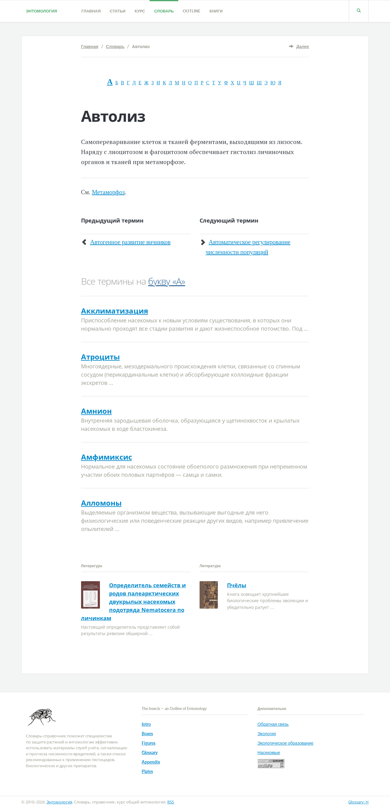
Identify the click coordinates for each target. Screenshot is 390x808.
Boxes (147, 733)
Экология (266, 733)
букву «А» (166, 281)
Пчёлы (236, 585)
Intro (146, 724)
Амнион (96, 411)
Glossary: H (358, 802)
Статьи (118, 11)
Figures (148, 743)
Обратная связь (273, 724)
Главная (91, 11)
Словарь (164, 11)
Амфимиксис (106, 457)
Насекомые (268, 752)
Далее (302, 46)
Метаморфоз (108, 192)
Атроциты (100, 357)
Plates (147, 771)
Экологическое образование (285, 743)
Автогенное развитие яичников (130, 242)
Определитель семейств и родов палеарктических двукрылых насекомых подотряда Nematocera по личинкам (133, 601)
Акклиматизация (114, 311)
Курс (140, 11)
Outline (191, 11)
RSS (170, 802)
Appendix (151, 761)
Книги (215, 11)
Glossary (150, 752)
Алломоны (101, 503)
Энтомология (41, 11)
